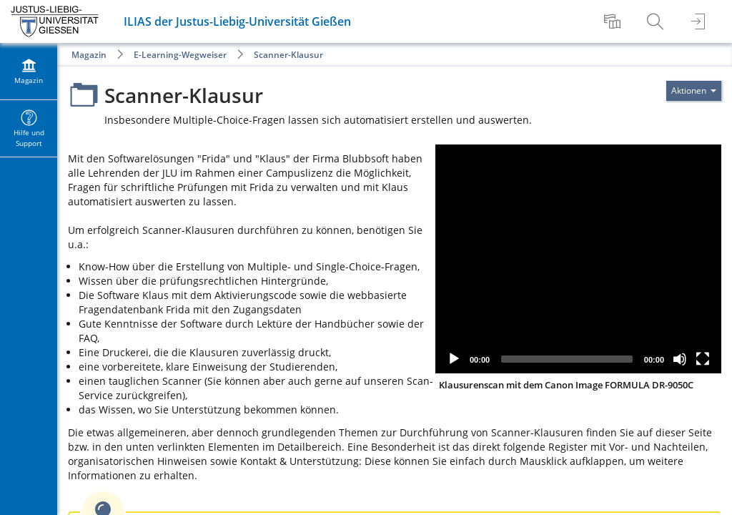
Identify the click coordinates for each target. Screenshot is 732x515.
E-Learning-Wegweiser (180, 55)
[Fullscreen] (703, 359)
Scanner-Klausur (288, 55)
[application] (578, 258)
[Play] (454, 359)
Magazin (89, 55)
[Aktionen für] (693, 91)
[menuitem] (614, 21)
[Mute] (680, 359)
